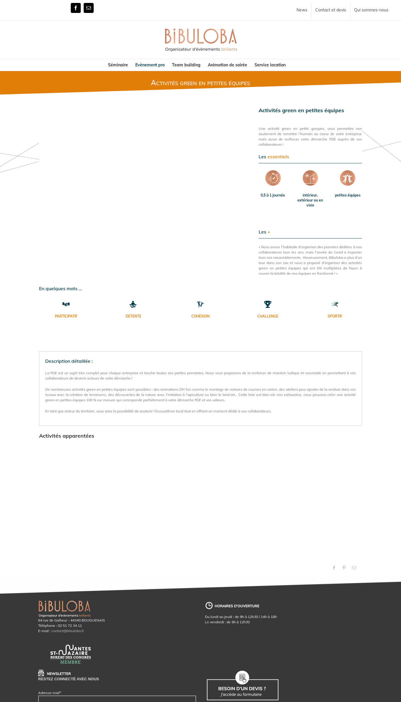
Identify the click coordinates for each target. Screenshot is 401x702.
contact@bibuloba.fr (67, 631)
